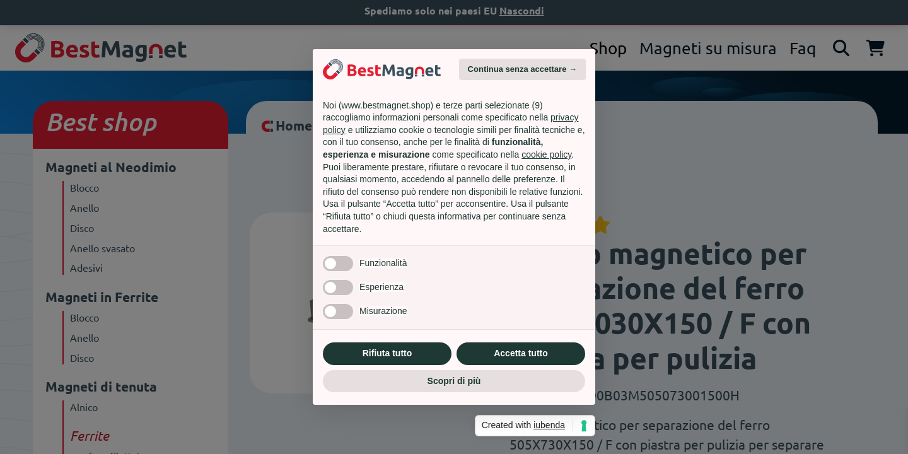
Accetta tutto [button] (521, 353)
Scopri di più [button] (454, 381)
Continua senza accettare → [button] (522, 69)
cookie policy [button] (546, 154)
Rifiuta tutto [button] (387, 353)
